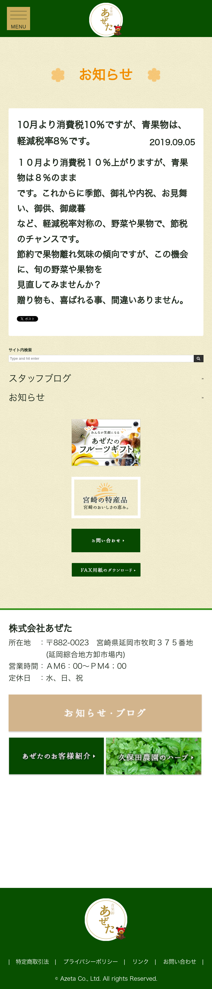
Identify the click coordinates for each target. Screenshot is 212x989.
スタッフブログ (40, 378)
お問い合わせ (179, 961)
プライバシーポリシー (90, 961)
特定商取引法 (32, 961)
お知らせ (105, 74)
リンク (140, 961)
